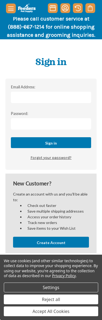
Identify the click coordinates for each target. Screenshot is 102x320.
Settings (51, 287)
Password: (19, 113)
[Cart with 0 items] (90, 8)
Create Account (51, 242)
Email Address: (23, 86)
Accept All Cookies (51, 311)
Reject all (51, 299)
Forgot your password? (51, 157)
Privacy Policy (64, 275)
